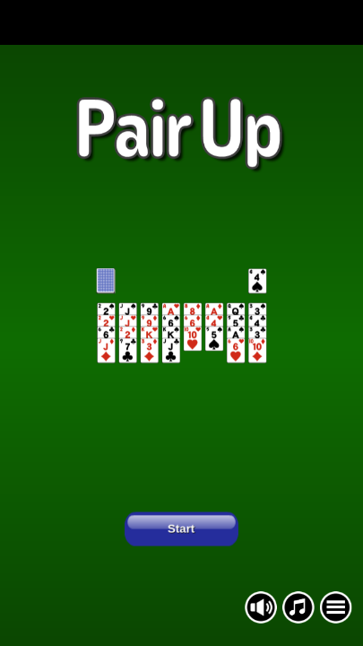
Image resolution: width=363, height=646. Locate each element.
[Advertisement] (181, 22)
